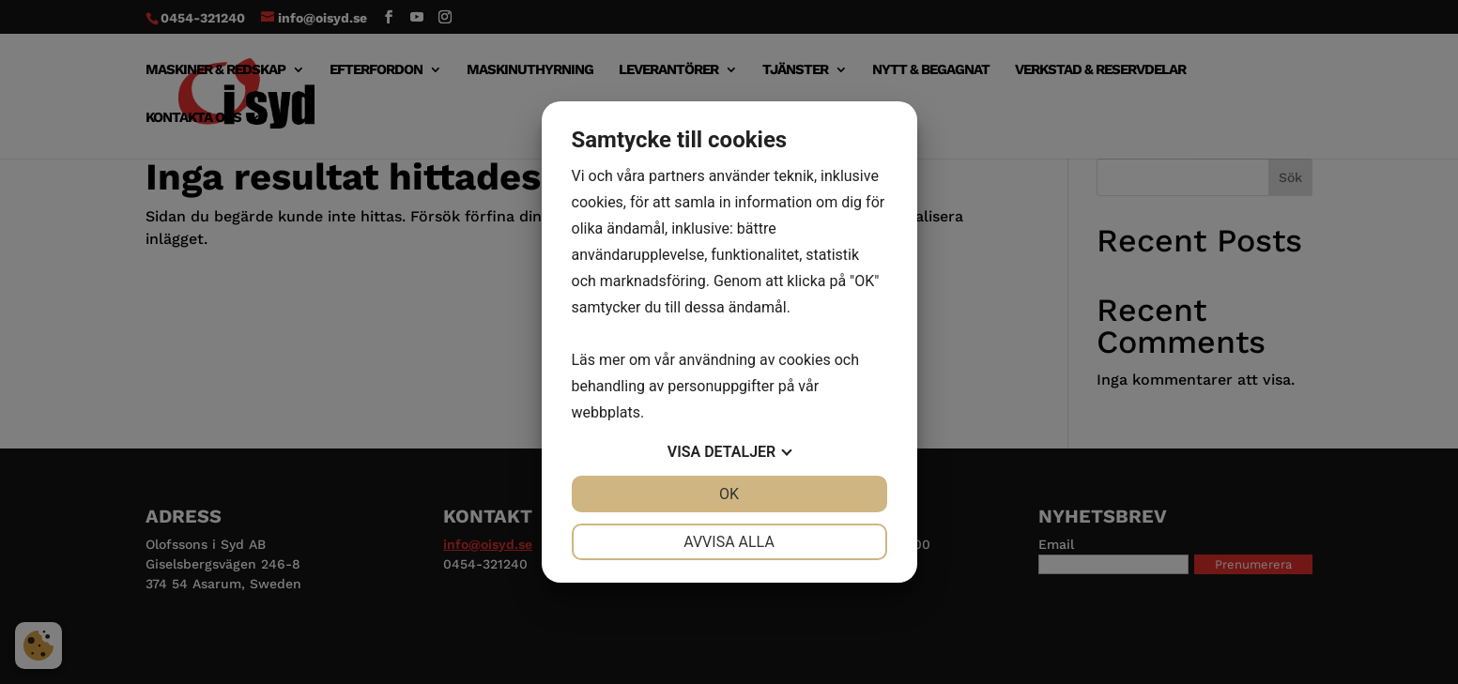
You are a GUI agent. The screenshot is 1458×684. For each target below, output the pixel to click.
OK (729, 494)
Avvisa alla (729, 542)
